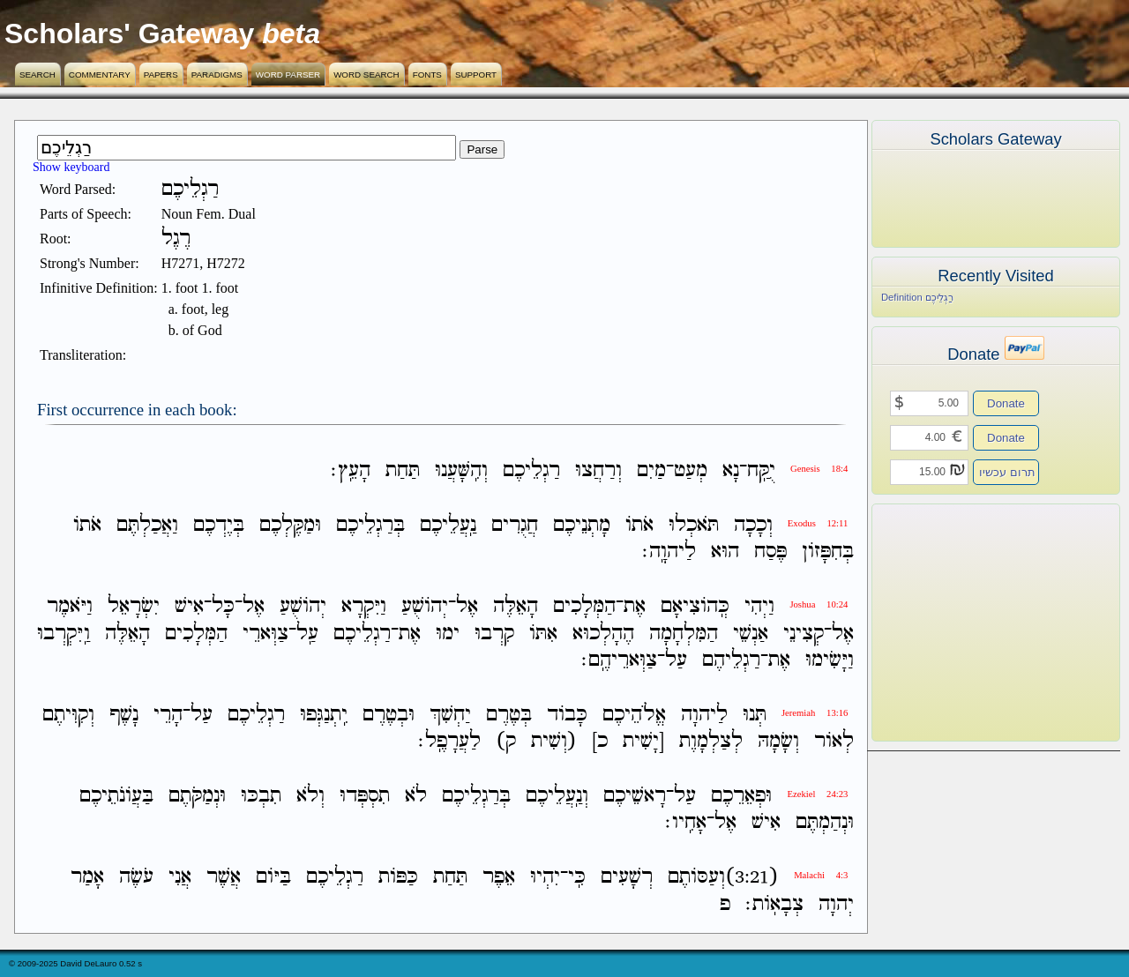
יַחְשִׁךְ (450, 714)
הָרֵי (168, 714)
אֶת (635, 607)
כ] (600, 741)
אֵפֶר (498, 877)
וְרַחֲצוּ (598, 470)
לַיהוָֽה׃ (669, 551)
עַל (676, 660)
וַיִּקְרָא (363, 607)
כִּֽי (577, 877)
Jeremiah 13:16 (814, 713)
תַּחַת (402, 470)
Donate (1006, 403)
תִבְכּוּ (261, 795)
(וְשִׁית (554, 741)
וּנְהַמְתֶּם (825, 822)
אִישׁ (189, 607)
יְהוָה (836, 904)
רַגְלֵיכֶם (531, 470)
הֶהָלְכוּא (603, 633)
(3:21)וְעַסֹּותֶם (723, 877)
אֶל (467, 607)
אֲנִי (179, 877)
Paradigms (217, 74)
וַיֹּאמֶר (70, 607)
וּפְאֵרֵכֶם (741, 795)
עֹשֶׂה (136, 877)
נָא (730, 470)
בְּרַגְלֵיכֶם (370, 525)
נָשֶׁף (123, 714)
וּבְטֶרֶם (389, 714)
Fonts (427, 74)
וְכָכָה (753, 525)
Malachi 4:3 (821, 875)
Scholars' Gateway (129, 33)
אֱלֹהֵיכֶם (634, 714)
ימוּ (448, 633)
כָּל (223, 607)
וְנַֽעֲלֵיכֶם (557, 795)
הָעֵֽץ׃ (350, 470)
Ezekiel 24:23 (817, 794)
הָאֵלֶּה (515, 607)
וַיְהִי (759, 607)
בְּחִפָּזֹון (828, 551)
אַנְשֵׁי (750, 633)
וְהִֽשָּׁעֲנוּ (461, 470)
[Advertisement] (969, 622)
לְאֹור (834, 741)
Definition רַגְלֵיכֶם (917, 297)
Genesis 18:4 (819, 469)
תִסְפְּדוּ (365, 795)
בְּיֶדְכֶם (218, 525)
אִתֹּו (543, 633)
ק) (506, 741)
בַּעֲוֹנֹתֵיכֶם (116, 795)
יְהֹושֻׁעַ (424, 607)
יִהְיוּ (545, 877)
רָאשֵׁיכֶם (634, 795)
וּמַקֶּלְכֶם (290, 525)
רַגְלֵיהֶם (731, 660)
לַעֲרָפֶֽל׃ (449, 741)
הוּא (725, 551)
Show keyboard (71, 167)
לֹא (416, 795)
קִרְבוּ (494, 633)
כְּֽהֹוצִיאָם (695, 607)
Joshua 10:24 (818, 604)
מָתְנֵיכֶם (581, 525)
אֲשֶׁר (223, 877)
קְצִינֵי (803, 633)
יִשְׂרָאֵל (134, 607)
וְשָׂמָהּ (778, 741)
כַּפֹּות (398, 877)
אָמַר (87, 877)
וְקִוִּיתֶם (68, 714)
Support (476, 74)
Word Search (366, 74)
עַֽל (307, 633)
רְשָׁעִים (627, 877)
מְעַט (690, 470)
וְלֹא (310, 795)
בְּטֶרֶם (509, 714)
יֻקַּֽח (761, 470)
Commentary (100, 74)
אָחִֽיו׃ (686, 822)
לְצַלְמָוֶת (711, 741)
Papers (161, 74)
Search (37, 74)
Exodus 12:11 (818, 523)
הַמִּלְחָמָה (683, 633)
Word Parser (288, 74)
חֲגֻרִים (514, 525)
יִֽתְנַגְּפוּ (324, 714)
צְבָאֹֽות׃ (774, 904)
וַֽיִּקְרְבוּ (63, 633)
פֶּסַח (770, 551)
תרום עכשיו (1007, 472)
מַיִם (651, 470)
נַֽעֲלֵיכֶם (448, 525)
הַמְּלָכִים (584, 607)
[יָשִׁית (643, 741)
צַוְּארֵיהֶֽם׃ (619, 660)
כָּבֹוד (567, 714)
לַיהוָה (704, 714)
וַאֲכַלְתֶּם (147, 525)
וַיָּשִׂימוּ (829, 660)
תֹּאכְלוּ (694, 525)
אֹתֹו (639, 525)
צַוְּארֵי (265, 633)
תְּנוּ (754, 714)
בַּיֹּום (273, 877)
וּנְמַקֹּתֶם (197, 795)
